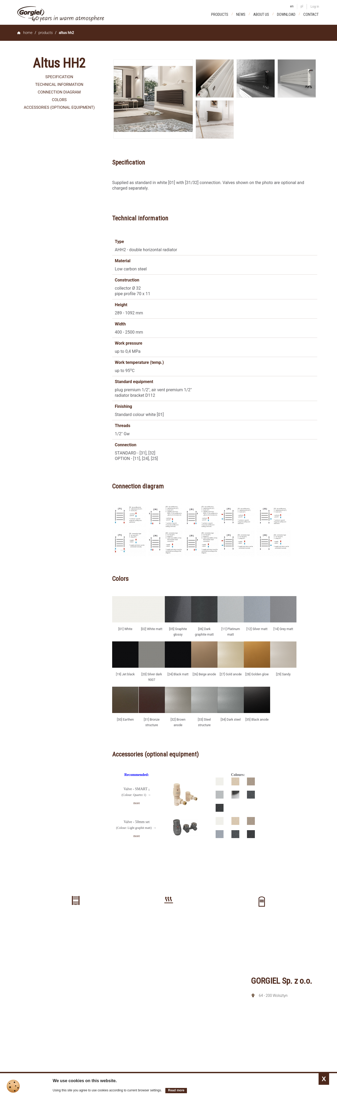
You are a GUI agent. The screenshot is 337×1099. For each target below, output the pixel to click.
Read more (176, 1090)
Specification (59, 77)
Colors (59, 99)
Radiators (75, 919)
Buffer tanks (261, 920)
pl (302, 6)
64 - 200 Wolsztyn (273, 995)
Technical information (59, 84)
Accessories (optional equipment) (59, 107)
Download (286, 14)
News (240, 14)
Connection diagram (59, 92)
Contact (311, 14)
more (136, 803)
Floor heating (168, 919)
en (292, 6)
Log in (314, 6)
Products (219, 14)
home (27, 33)
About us (261, 14)
